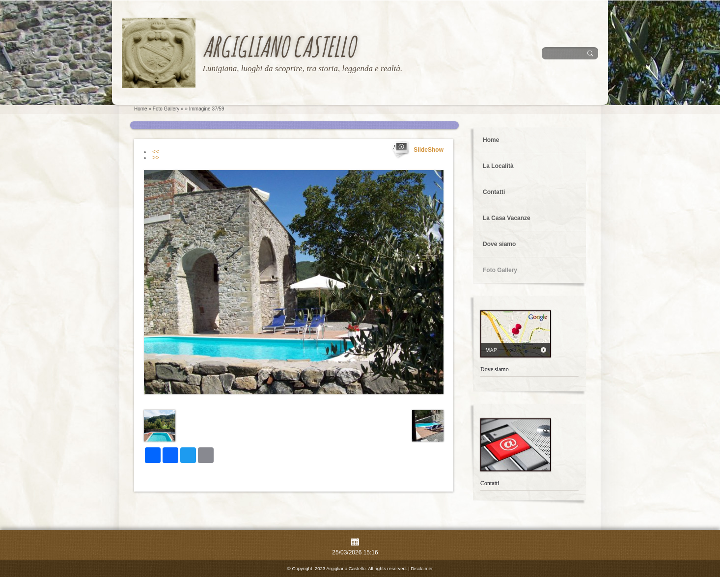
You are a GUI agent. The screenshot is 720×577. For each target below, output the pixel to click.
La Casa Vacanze (506, 218)
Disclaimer (422, 568)
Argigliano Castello (278, 46)
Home (140, 108)
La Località (498, 166)
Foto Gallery (166, 108)
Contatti (494, 192)
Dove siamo (499, 244)
